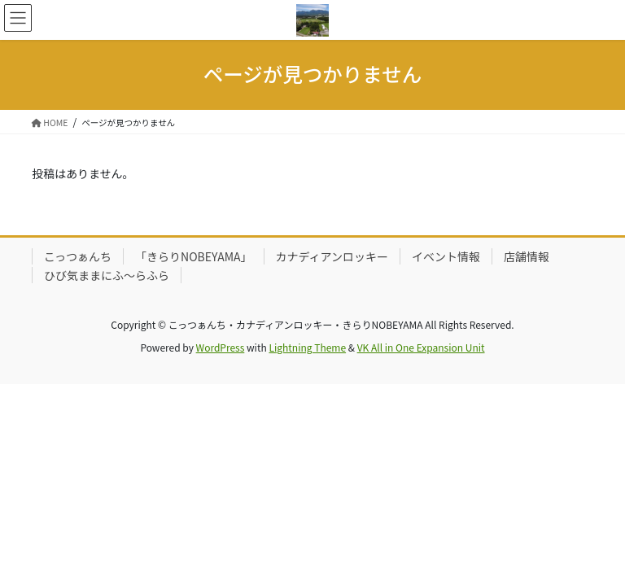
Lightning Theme (307, 347)
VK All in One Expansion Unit (421, 347)
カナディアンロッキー (332, 256)
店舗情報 (526, 256)
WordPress (220, 347)
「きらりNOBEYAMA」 (193, 256)
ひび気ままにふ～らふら (106, 275)
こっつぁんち (77, 256)
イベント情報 (446, 256)
